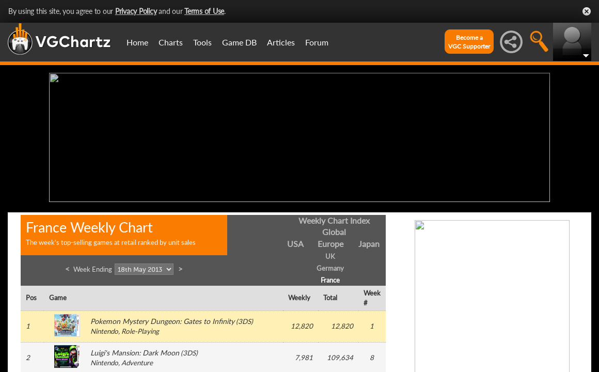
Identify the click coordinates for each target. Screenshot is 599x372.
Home (137, 42)
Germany (330, 265)
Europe (330, 241)
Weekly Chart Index (334, 218)
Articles (281, 42)
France (330, 277)
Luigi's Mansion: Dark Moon (134, 350)
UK (330, 254)
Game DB (239, 42)
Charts (171, 42)
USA (295, 241)
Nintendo (104, 329)
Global (334, 230)
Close (586, 11)
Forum (316, 42)
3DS (244, 319)
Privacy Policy (136, 11)
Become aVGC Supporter (469, 42)
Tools (202, 42)
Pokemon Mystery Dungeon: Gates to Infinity (162, 319)
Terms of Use (204, 11)
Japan (369, 241)
